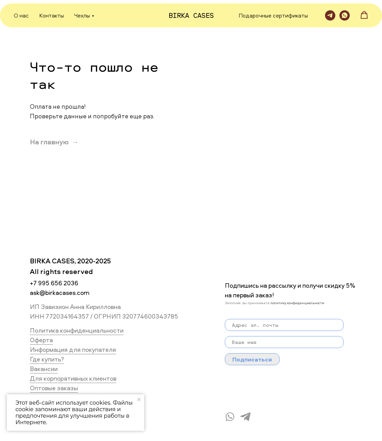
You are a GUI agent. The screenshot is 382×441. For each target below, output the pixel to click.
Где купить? (47, 359)
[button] (364, 15)
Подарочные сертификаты (273, 15)
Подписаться (252, 359)
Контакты (51, 15)
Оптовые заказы (54, 388)
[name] (284, 342)
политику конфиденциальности (297, 302)
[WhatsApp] (344, 15)
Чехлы (82, 15)
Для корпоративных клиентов (73, 378)
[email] (284, 325)
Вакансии (44, 369)
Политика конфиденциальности (77, 330)
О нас (21, 15)
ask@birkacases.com (60, 292)
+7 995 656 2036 (54, 283)
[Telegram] (330, 15)
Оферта (41, 340)
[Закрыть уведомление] (139, 399)
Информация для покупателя (73, 349)
